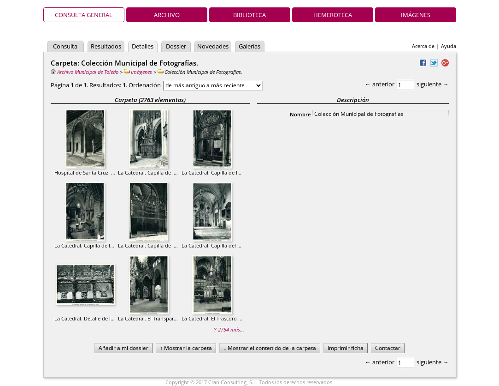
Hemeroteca (332, 15)
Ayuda (448, 45)
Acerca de (423, 45)
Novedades (213, 46)
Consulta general (83, 15)
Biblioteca (249, 15)
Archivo (167, 15)
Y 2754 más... (229, 329)
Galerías (249, 46)
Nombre (300, 114)
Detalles (142, 46)
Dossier (176, 46)
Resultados (106, 46)
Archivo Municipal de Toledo (84, 71)
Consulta (65, 46)
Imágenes (415, 15)
